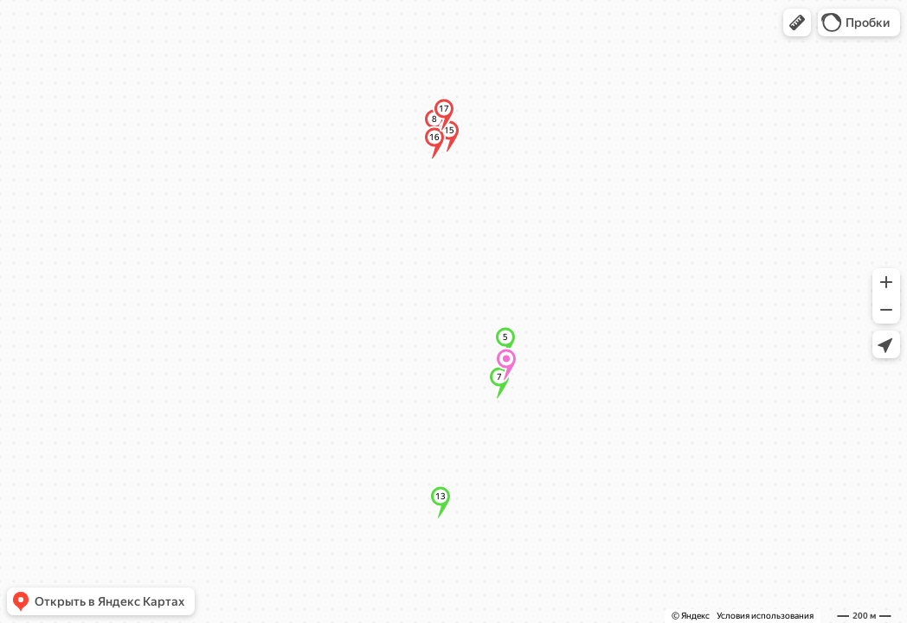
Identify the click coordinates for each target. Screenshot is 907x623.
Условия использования (765, 615)
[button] (797, 22)
